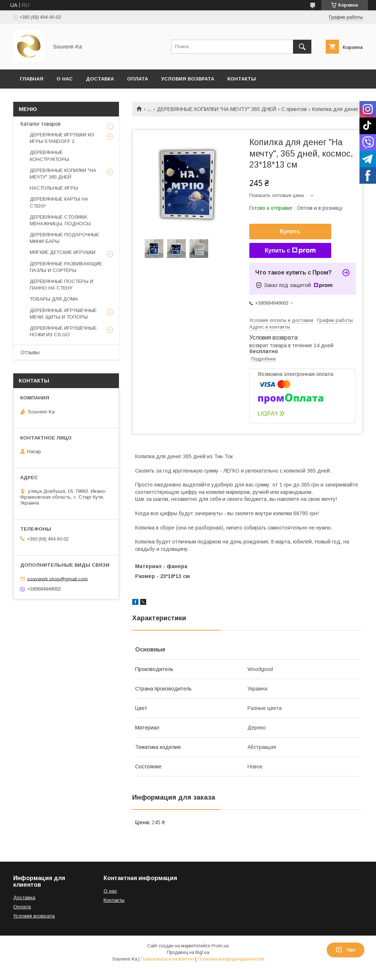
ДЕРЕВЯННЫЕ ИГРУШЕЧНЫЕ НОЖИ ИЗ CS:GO (63, 331)
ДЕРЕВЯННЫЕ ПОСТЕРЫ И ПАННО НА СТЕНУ (61, 285)
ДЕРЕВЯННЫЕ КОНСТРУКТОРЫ (49, 156)
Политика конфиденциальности (231, 959)
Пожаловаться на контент (167, 959)
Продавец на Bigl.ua (188, 952)
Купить (290, 231)
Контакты (241, 79)
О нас (65, 79)
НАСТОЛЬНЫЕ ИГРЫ (54, 188)
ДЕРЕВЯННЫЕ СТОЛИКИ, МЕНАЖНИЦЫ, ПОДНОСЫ (60, 220)
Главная (31, 79)
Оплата (137, 79)
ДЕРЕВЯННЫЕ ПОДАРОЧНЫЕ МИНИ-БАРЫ (64, 238)
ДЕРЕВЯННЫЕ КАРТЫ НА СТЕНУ (59, 202)
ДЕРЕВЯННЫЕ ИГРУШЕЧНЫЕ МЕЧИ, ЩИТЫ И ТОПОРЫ (63, 314)
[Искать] (302, 47)
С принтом (294, 109)
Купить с (290, 250)
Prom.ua (220, 945)
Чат (345, 950)
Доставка (100, 79)
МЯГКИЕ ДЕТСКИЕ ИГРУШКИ (62, 252)
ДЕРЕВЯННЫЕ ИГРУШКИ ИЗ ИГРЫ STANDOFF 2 (62, 138)
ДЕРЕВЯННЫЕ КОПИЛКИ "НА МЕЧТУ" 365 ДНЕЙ (216, 109)
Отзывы (30, 352)
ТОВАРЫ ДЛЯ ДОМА (54, 299)
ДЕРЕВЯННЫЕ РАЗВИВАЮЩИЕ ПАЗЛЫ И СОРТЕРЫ (66, 267)
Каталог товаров (41, 124)
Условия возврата (187, 79)
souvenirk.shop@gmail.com (57, 578)
